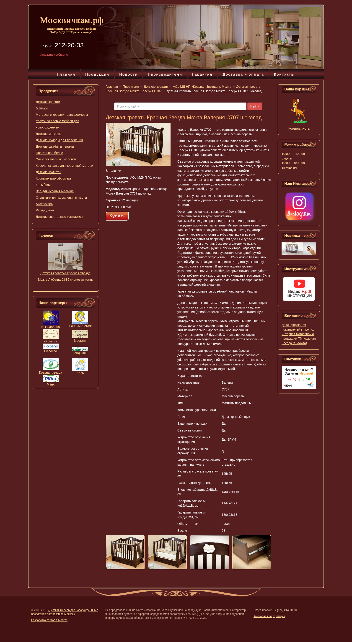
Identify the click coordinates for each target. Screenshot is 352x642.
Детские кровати (48, 102)
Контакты (284, 74)
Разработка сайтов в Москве (49, 620)
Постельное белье (49, 153)
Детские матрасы (48, 134)
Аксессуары (44, 204)
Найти (254, 106)
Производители (165, 74)
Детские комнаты (48, 172)
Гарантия (202, 74)
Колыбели (43, 185)
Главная (66, 74)
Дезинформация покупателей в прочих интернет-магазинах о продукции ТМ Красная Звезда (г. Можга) (299, 334)
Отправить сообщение (54, 54)
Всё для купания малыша (55, 191)
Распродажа (45, 210)
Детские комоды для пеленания (59, 140)
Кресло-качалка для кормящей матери (64, 165)
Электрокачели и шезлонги (56, 159)
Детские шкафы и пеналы (55, 146)
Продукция (97, 74)
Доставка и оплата (243, 74)
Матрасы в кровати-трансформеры (62, 114)
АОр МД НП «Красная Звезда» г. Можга (202, 86)
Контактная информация (269, 616)
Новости (128, 74)
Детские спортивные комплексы (59, 216)
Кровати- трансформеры (54, 178)
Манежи (42, 108)
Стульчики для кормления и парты (61, 197)
